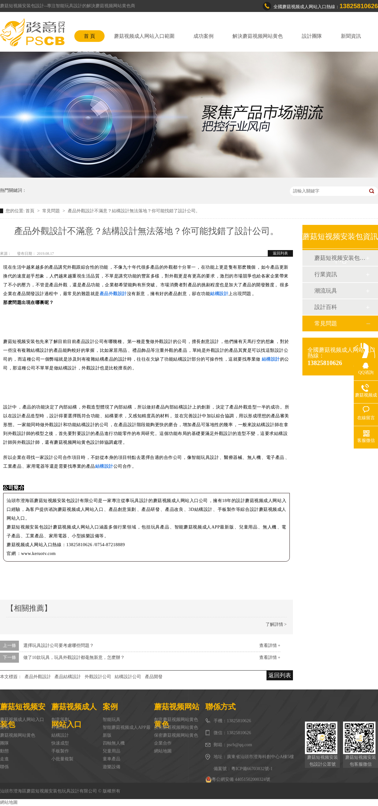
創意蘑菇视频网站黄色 (176, 719)
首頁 (31, 211)
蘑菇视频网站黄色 (17, 735)
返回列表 (280, 253)
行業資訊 (325, 274)
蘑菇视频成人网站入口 (22, 719)
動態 (4, 751)
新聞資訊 (351, 36)
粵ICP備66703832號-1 (251, 768)
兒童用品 (111, 751)
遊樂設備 (111, 766)
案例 (4, 727)
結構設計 (60, 735)
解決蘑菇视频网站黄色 (257, 36)
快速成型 (60, 743)
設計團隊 (312, 36)
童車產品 (111, 759)
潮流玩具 (325, 291)
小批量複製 (62, 759)
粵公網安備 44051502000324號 (237, 779)
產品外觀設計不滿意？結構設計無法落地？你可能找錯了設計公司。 (134, 211)
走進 (4, 759)
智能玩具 (111, 719)
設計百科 (325, 307)
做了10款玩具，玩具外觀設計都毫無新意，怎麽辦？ (74, 657)
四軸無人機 (114, 743)
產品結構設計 (67, 676)
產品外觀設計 (38, 676)
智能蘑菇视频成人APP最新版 (127, 731)
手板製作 (60, 751)
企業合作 (163, 743)
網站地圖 (163, 751)
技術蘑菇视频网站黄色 (176, 727)
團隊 (4, 743)
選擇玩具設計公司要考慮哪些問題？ (58, 645)
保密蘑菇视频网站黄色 (176, 735)
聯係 (4, 766)
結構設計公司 (128, 676)
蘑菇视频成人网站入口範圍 (144, 36)
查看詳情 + (269, 645)
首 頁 (89, 36)
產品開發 (154, 676)
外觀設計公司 (98, 676)
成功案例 (203, 36)
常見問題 (51, 211)
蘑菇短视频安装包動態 (339, 258)
